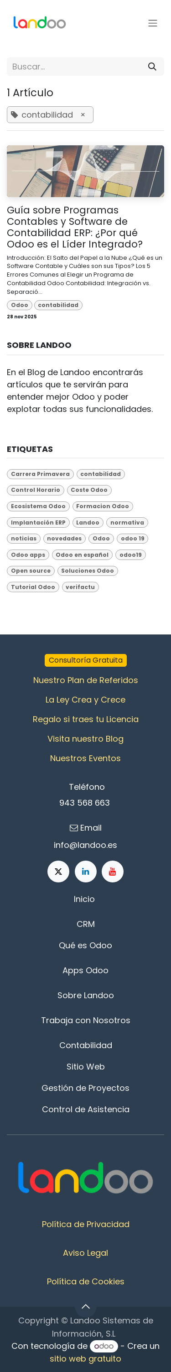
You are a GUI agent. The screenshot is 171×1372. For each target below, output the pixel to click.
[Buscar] (152, 66)
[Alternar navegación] (153, 23)
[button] (86, 1307)
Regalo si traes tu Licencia (86, 719)
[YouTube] (113, 871)
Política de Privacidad (86, 1224)
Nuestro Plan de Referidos (85, 680)
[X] (58, 871)
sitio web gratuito (85, 1358)
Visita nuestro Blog (85, 738)
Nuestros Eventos (85, 758)
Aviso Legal (85, 1252)
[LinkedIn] (86, 871)
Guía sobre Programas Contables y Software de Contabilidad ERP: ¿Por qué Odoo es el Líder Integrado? (75, 227)
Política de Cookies (85, 1281)
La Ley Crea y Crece (85, 699)
